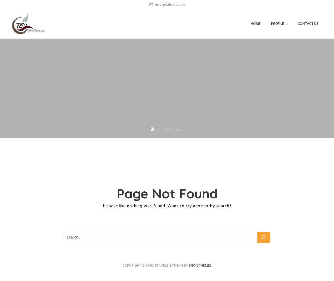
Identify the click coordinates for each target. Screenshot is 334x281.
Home (256, 24)
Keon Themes (200, 266)
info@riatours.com (167, 5)
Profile (277, 24)
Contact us (308, 24)
